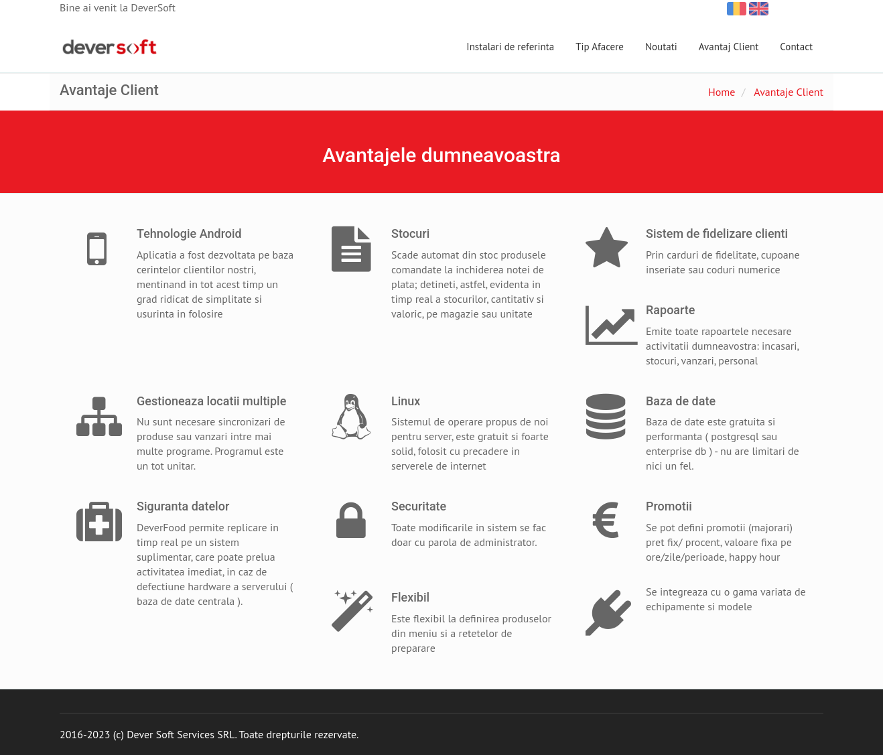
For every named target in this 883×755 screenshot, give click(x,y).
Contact (796, 46)
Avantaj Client (729, 46)
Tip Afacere (599, 46)
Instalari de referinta (510, 46)
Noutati (661, 46)
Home (721, 91)
